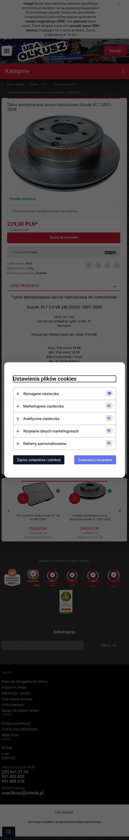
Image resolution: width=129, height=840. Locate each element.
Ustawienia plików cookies (44, 379)
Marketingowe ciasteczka (43, 406)
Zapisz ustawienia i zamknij (39, 460)
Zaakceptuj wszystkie (95, 460)
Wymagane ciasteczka (41, 394)
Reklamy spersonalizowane (44, 444)
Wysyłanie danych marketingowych (51, 431)
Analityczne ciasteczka (41, 419)
